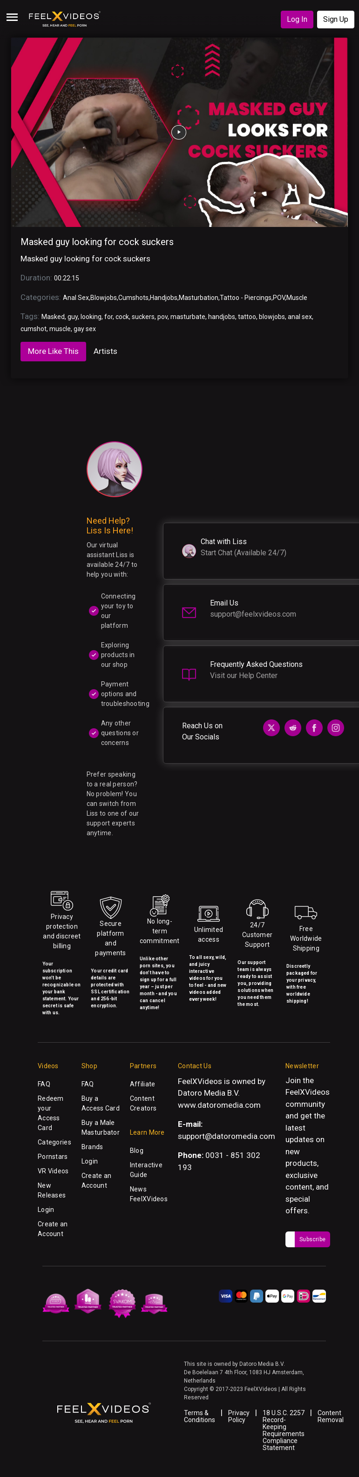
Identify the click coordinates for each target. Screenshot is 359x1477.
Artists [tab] (105, 351)
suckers (143, 316)
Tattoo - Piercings (245, 297)
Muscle (296, 297)
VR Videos (53, 1171)
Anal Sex (76, 297)
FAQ (44, 1084)
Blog (136, 1150)
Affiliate (143, 1084)
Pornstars (53, 1156)
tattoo (247, 316)
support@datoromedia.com (226, 1136)
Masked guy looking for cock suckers (97, 241)
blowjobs (272, 316)
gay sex (85, 329)
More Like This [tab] (53, 351)
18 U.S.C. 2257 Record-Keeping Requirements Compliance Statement (284, 1430)
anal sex (300, 316)
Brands (92, 1147)
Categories (54, 1142)
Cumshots (133, 297)
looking (91, 316)
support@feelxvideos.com (253, 614)
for (108, 316)
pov (162, 316)
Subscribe (312, 1239)
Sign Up (335, 19)
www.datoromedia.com (219, 1105)
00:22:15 (66, 278)
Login (46, 1209)
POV (279, 297)
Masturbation (198, 297)
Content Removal (331, 1416)
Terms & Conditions (199, 1416)
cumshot (33, 329)
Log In (297, 19)
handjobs (221, 316)
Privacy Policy (239, 1416)
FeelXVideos (307, 1092)
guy (73, 316)
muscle (60, 329)
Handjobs (163, 297)
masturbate (187, 316)
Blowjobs (103, 297)
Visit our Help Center (244, 675)
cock (122, 316)
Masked (53, 316)
